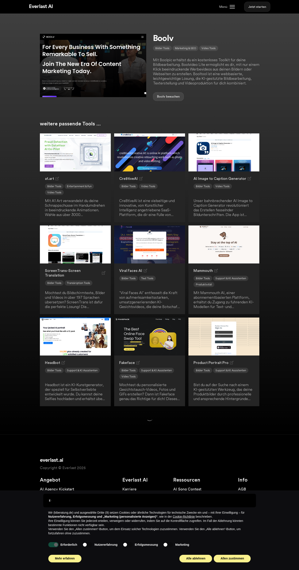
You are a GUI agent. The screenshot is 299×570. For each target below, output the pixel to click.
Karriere (129, 489)
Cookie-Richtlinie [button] (184, 516)
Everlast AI (41, 6)
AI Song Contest (187, 489)
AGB (242, 489)
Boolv (161, 96)
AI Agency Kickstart (57, 489)
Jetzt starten (257, 7)
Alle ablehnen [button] (195, 558)
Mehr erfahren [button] (65, 558)
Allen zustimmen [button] (232, 558)
